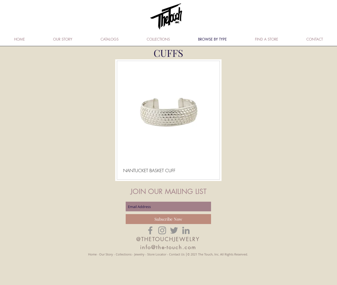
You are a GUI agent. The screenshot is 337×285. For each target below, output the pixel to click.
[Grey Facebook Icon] (150, 230)
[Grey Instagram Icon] (162, 230)
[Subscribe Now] (168, 219)
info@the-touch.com (168, 247)
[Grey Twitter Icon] (174, 230)
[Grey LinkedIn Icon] (186, 230)
